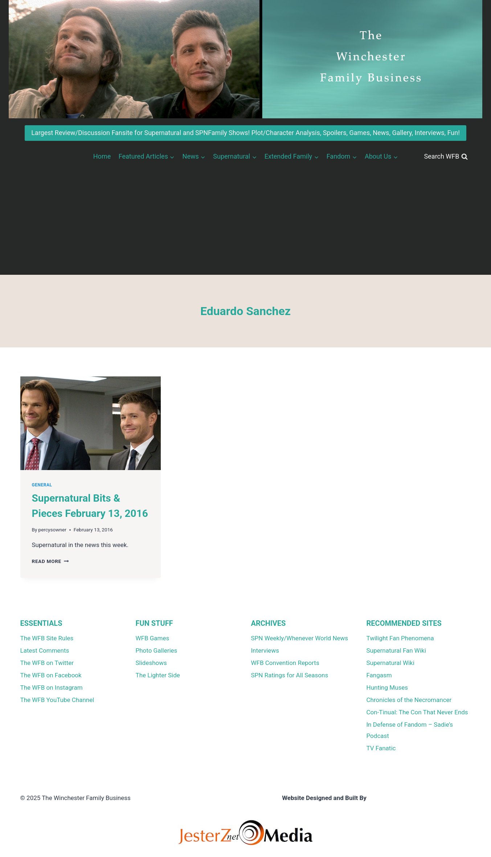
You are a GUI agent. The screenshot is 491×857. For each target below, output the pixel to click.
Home (102, 156)
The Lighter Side (158, 675)
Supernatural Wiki (390, 662)
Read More (50, 561)
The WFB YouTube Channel (57, 699)
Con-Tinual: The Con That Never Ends (417, 712)
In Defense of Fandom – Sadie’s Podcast (410, 730)
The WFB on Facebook (51, 675)
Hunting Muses (387, 687)
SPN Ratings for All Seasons (289, 675)
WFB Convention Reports (285, 662)
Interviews (265, 650)
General (42, 484)
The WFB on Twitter (47, 662)
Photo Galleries (156, 650)
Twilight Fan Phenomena (400, 638)
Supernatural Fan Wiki (396, 650)
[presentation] (90, 423)
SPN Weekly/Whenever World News (299, 638)
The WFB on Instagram (51, 687)
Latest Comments (44, 650)
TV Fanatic (381, 748)
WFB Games (152, 638)
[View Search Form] (446, 156)
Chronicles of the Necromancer (409, 699)
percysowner (52, 529)
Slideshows (151, 662)
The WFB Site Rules (47, 638)
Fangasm (379, 675)
